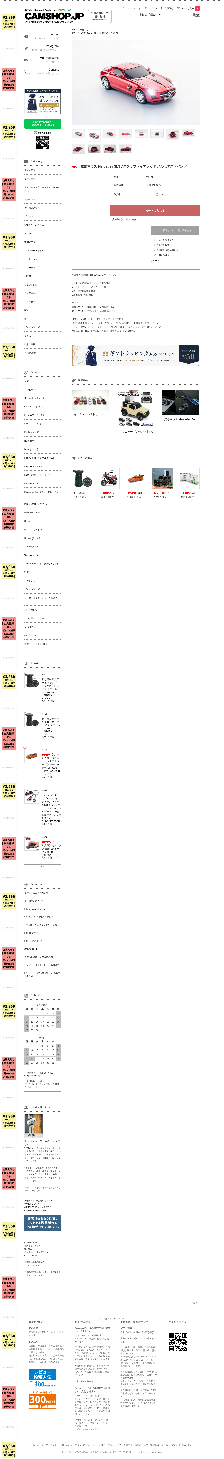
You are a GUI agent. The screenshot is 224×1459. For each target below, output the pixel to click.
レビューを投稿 (162, 245)
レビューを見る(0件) (164, 240)
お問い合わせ (66, 1445)
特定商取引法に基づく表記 (123, 219)
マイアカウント (133, 8)
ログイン (152, 8)
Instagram (115, 1318)
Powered (140, 1452)
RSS (181, 1445)
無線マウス (85, 29)
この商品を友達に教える (166, 250)
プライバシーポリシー (86, 1445)
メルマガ (103, 1318)
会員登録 (169, 8)
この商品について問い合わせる (175, 230)
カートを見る (190, 8)
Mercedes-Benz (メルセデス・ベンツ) (99, 32)
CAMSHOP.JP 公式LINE (35, 1210)
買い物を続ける (162, 254)
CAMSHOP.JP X (31, 1204)
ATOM (188, 1445)
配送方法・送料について (136, 1445)
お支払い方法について (110, 1445)
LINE (123, 1318)
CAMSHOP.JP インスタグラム (38, 1207)
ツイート (154, 260)
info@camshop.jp (32, 1075)
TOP (74, 29)
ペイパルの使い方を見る (87, 1429)
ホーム (36, 1445)
